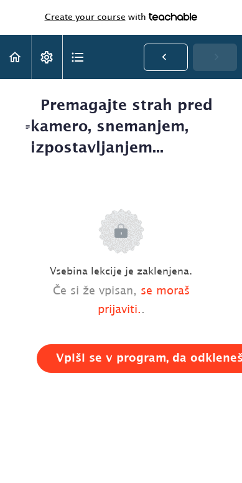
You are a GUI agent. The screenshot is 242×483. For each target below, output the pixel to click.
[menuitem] (46, 57)
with (121, 17)
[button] (15, 57)
